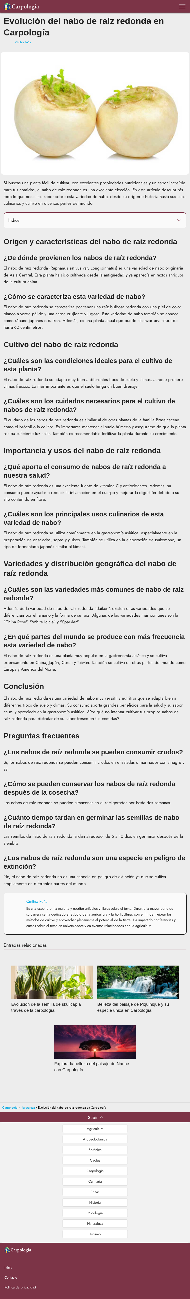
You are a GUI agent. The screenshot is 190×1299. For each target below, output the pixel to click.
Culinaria (95, 1181)
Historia (95, 1202)
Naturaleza (95, 1223)
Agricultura (95, 1128)
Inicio (8, 1267)
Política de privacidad (20, 1287)
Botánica (95, 1149)
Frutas (95, 1192)
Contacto (10, 1277)
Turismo (95, 1234)
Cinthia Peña (23, 42)
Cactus (95, 1160)
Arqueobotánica (95, 1139)
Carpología (95, 1170)
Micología (95, 1213)
